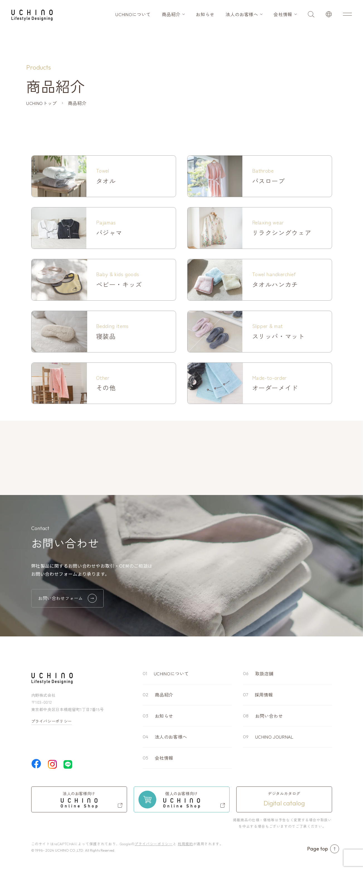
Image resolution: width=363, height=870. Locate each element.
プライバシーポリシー (51, 721)
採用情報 (264, 694)
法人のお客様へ (242, 14)
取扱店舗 (264, 673)
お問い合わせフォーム (67, 598)
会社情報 (283, 14)
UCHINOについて (132, 14)
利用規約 (185, 843)
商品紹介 (171, 14)
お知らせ (205, 14)
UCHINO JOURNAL (274, 736)
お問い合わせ (269, 715)
